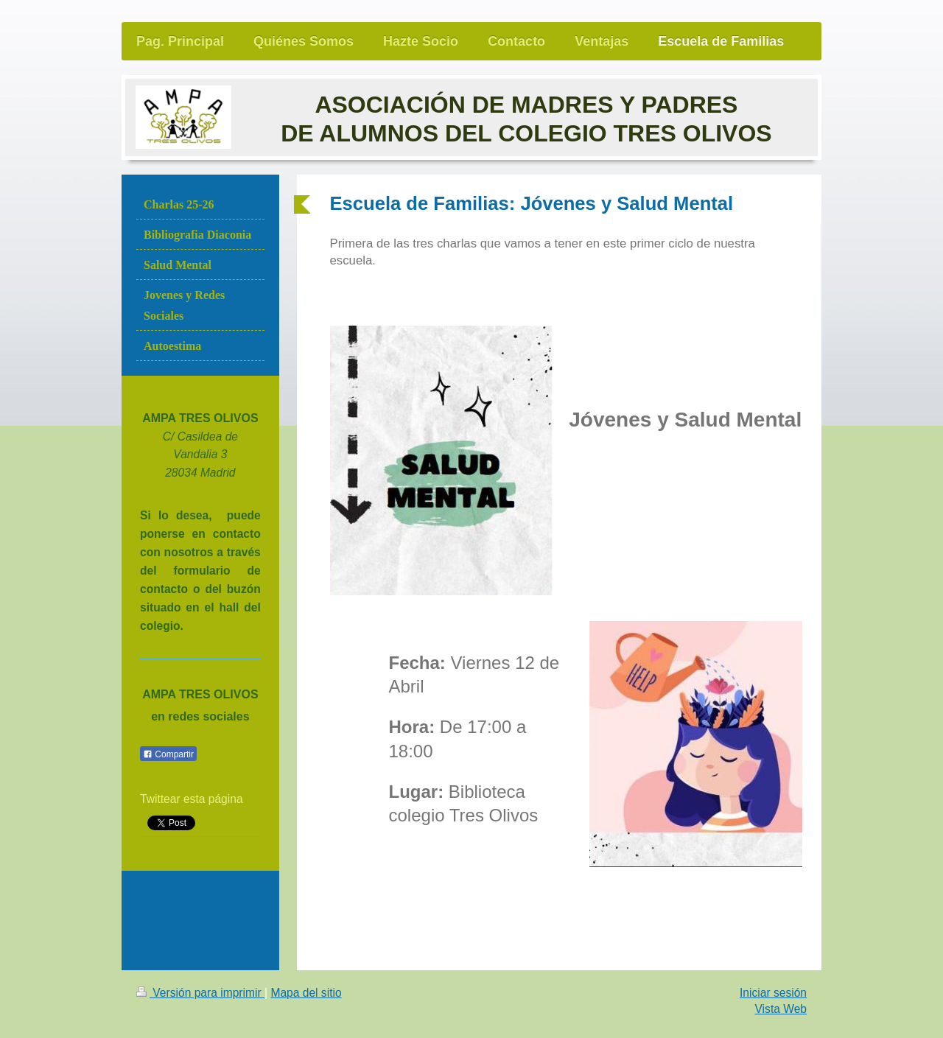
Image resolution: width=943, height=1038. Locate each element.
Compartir (168, 754)
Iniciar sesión (773, 992)
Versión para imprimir (200, 992)
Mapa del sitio (305, 992)
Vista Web (781, 1009)
